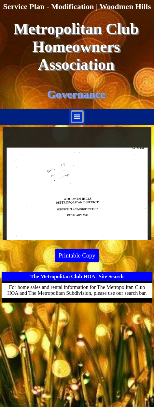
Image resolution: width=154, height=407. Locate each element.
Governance (76, 94)
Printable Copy (77, 255)
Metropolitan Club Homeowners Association (78, 46)
